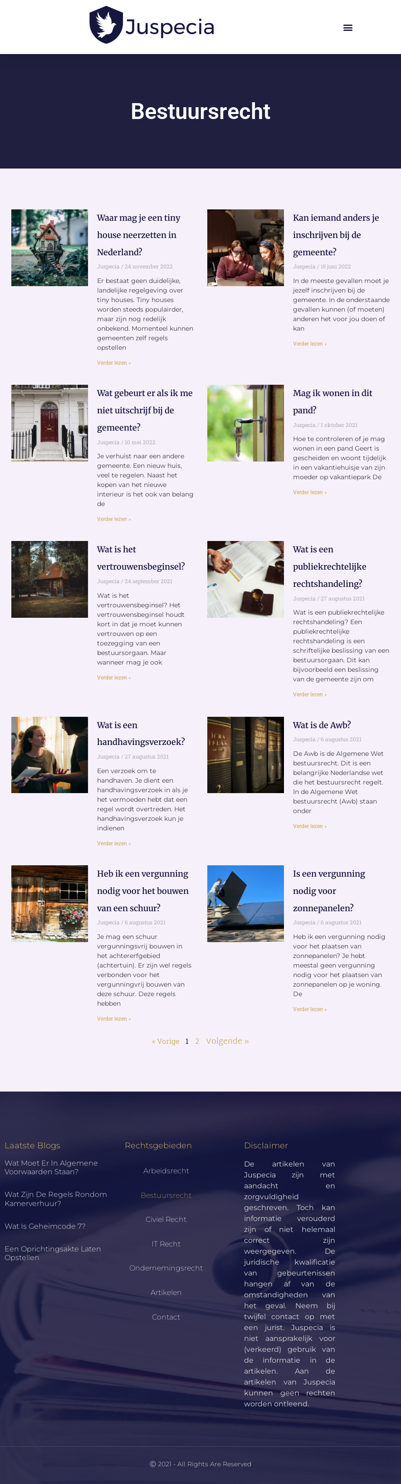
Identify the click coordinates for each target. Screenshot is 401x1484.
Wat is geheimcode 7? (45, 1226)
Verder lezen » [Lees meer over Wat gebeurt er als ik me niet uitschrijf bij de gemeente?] (114, 519)
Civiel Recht (166, 1219)
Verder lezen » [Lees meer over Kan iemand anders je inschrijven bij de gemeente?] (310, 344)
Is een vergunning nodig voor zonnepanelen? (329, 891)
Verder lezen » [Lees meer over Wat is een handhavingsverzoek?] (114, 843)
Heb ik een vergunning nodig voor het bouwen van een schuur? (143, 891)
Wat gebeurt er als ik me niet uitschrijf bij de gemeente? (145, 410)
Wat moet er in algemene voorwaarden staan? (51, 1167)
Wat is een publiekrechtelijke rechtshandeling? (330, 566)
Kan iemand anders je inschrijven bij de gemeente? (336, 235)
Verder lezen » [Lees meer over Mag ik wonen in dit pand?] (310, 492)
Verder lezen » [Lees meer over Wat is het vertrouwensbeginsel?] (114, 678)
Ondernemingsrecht (166, 1268)
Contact (166, 1317)
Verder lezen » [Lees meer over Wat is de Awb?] (310, 826)
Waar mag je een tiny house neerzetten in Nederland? (139, 235)
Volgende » (227, 1041)
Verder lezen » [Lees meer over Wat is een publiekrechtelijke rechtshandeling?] (310, 694)
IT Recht (166, 1244)
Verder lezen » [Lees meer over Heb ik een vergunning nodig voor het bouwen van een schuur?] (114, 1019)
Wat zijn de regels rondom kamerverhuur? (56, 1198)
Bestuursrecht (166, 1195)
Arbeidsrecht (166, 1170)
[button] (348, 27)
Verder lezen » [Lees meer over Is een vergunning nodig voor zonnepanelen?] (310, 1009)
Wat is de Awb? (322, 725)
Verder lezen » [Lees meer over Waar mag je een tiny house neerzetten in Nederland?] (114, 363)
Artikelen (166, 1292)
